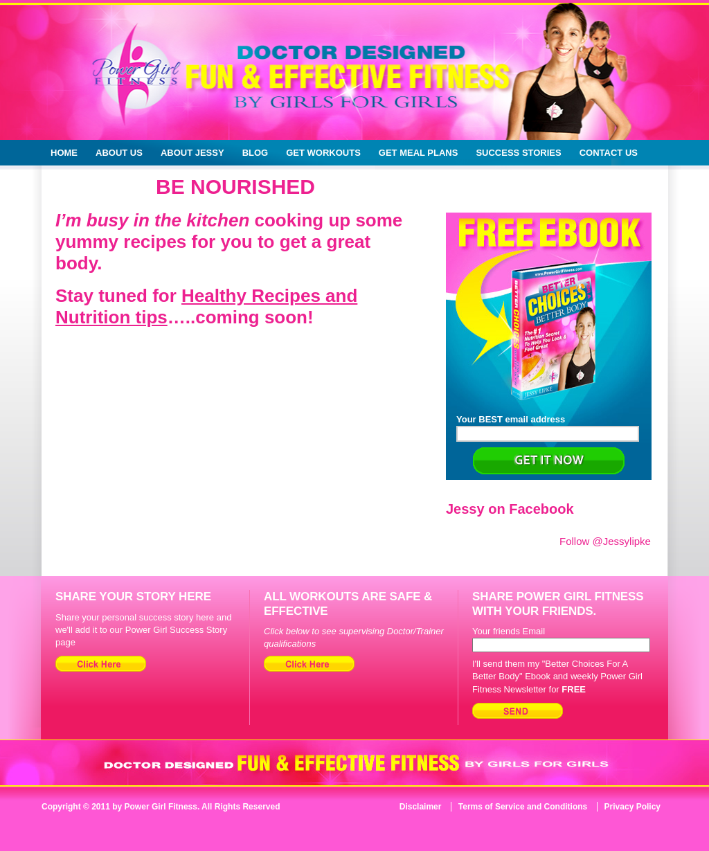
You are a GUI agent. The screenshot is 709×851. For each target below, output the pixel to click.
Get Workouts (323, 152)
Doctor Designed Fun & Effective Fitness (296, 83)
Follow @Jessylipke (605, 541)
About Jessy (192, 152)
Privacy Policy (632, 807)
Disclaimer (421, 807)
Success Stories (518, 152)
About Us (119, 152)
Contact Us (609, 152)
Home (64, 152)
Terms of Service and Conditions (522, 807)
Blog (255, 152)
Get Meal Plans (418, 152)
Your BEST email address (547, 428)
